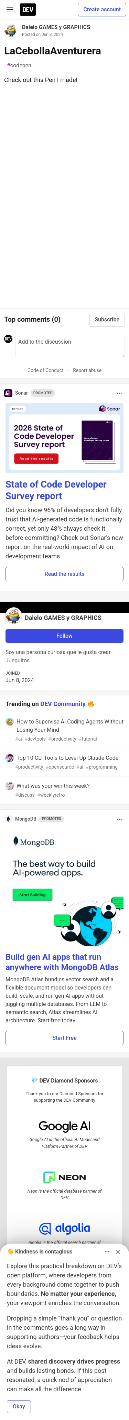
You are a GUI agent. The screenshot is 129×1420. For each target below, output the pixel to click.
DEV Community (62, 703)
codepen (19, 66)
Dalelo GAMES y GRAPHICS (56, 27)
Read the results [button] (65, 574)
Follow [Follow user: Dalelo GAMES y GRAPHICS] (64, 636)
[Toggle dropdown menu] (119, 393)
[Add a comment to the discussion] (70, 346)
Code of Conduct (46, 370)
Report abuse (87, 370)
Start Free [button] (64, 1038)
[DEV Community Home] (27, 9)
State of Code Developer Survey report (56, 490)
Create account (102, 9)
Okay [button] (19, 1406)
